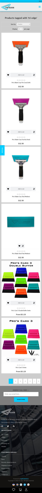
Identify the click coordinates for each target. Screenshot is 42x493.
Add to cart (21, 75)
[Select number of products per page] (20, 28)
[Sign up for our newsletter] (21, 394)
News (3, 459)
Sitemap (3, 456)
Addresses (4, 440)
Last (38, 381)
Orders (3, 437)
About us (4, 471)
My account (4, 434)
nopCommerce (24, 478)
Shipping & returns (6, 465)
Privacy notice (5, 468)
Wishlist (3, 446)
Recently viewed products (8, 462)
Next (34, 381)
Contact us (4, 474)
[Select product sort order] (23, 24)
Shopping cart (5, 443)
